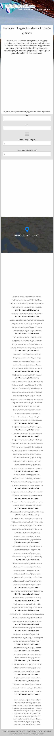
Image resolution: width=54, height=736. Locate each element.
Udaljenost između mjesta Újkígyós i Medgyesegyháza (27, 303)
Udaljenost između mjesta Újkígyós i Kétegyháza (27, 385)
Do (27, 124)
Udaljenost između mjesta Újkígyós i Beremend (27, 529)
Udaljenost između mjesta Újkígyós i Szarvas (27, 337)
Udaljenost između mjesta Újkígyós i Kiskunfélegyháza (27, 512)
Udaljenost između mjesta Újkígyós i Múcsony (27, 410)
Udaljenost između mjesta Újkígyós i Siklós (27, 678)
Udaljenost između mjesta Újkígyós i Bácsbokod (27, 546)
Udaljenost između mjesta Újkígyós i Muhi (27, 413)
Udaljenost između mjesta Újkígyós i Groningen (27, 705)
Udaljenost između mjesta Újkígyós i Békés (26, 604)
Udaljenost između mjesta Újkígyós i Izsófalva (27, 478)
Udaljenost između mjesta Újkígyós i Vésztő (27, 396)
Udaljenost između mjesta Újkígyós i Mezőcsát (27, 440)
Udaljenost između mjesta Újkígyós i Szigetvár (27, 691)
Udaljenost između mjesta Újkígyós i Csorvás (27, 621)
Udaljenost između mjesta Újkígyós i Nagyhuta (27, 427)
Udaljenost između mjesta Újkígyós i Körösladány (27, 300)
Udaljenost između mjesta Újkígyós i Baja (27, 550)
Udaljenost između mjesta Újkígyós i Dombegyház (27, 638)
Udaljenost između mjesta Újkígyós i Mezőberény (27, 307)
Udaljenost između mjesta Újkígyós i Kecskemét (27, 495)
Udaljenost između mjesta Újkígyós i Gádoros (27, 296)
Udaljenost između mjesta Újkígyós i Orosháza (27, 327)
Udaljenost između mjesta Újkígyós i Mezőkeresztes (27, 399)
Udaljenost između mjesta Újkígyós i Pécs (27, 658)
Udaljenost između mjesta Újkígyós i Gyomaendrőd (27, 348)
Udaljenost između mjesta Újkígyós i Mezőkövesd (26, 403)
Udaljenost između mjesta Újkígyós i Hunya (27, 358)
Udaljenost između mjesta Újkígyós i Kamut (27, 361)
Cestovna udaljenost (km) (27, 150)
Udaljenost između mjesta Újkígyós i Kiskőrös (27, 505)
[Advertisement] (27, 83)
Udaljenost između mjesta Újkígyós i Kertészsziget (27, 381)
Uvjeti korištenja (32, 731)
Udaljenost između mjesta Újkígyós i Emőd (27, 461)
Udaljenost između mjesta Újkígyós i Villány (27, 641)
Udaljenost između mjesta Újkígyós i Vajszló (27, 648)
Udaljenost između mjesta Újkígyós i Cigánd (27, 454)
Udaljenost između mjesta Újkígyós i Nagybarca (27, 417)
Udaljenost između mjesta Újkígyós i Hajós (27, 567)
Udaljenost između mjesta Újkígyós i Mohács (27, 654)
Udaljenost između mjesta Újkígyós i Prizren (27, 719)
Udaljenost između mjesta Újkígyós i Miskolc (27, 406)
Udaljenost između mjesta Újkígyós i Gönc (27, 475)
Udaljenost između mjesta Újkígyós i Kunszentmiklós (27, 525)
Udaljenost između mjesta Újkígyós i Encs (27, 465)
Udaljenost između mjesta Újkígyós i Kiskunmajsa (27, 522)
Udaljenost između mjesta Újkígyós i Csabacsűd (27, 618)
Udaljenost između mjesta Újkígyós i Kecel (27, 536)
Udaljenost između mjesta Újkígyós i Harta (27, 570)
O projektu (22, 731)
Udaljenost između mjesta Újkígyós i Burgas (27, 711)
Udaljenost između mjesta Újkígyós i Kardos (27, 365)
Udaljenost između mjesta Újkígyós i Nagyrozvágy (27, 482)
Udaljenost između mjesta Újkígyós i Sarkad (27, 331)
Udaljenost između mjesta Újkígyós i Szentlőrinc (27, 688)
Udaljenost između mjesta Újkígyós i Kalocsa (27, 540)
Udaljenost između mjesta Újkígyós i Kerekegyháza (27, 502)
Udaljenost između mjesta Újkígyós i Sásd (27, 668)
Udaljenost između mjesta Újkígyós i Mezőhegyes (27, 313)
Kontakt (40, 731)
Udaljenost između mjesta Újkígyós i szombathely (26, 492)
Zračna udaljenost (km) (27, 140)
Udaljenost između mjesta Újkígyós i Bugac (27, 553)
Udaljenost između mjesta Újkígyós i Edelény (27, 458)
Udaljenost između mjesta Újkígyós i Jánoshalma (27, 577)
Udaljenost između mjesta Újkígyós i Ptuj (27, 722)
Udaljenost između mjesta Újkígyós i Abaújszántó (27, 447)
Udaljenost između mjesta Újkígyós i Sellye (27, 671)
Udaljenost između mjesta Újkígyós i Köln (27, 716)
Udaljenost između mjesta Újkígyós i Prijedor (27, 713)
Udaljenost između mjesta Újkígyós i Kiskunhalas (27, 518)
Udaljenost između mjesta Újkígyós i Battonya (27, 597)
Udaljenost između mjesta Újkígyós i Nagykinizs (27, 433)
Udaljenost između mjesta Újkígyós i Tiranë (26, 724)
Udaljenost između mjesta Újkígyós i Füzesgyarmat (27, 485)
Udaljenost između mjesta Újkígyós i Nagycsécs (27, 420)
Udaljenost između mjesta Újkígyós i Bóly (27, 532)
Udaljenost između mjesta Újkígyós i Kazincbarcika (27, 443)
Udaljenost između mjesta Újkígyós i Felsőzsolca (27, 468)
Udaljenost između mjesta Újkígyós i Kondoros (27, 341)
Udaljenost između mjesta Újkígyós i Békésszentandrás (27, 614)
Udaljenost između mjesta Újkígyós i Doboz (27, 634)
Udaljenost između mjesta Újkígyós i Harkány (27, 581)
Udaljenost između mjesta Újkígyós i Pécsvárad (27, 664)
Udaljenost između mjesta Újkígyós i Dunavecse (27, 563)
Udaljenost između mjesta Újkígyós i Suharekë (27, 708)
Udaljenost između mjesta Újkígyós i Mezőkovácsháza (27, 320)
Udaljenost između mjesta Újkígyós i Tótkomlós (27, 392)
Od (27, 115)
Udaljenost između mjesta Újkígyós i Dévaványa (27, 628)
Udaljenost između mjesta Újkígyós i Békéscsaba (27, 607)
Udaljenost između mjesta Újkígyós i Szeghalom (27, 388)
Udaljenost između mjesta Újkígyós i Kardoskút (27, 368)
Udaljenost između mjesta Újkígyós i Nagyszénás (27, 323)
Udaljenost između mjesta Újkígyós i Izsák (27, 574)
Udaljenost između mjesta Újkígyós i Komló (27, 584)
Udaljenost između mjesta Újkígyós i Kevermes (27, 344)
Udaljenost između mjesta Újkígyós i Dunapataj (27, 557)
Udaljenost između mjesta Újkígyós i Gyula (27, 354)
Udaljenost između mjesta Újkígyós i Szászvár (26, 684)
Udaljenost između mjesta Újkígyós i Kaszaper (27, 375)
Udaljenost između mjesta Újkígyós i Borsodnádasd (27, 450)
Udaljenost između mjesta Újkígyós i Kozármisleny (27, 591)
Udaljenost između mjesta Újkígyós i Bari (27, 700)
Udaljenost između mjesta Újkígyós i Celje (27, 703)
